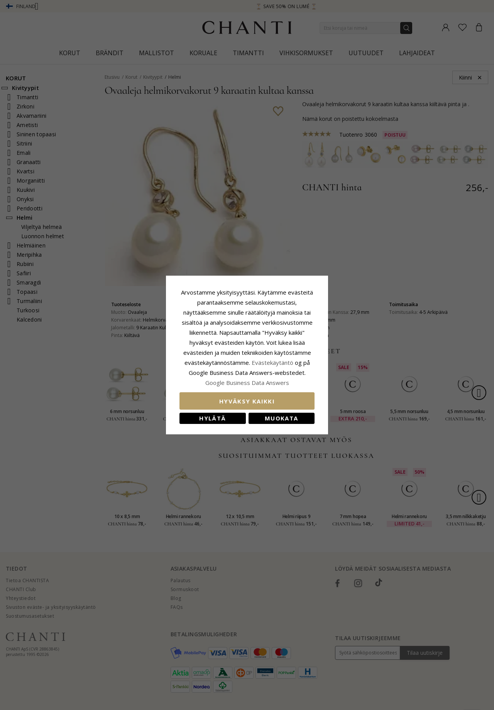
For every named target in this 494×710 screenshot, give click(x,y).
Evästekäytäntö (272, 362)
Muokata (281, 418)
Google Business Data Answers (247, 382)
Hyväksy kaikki (247, 401)
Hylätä (212, 418)
